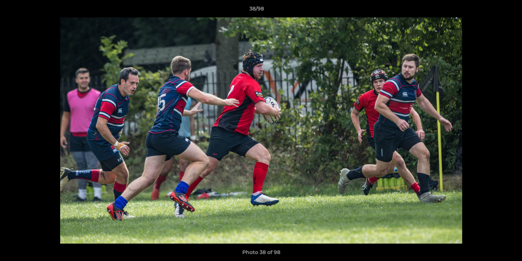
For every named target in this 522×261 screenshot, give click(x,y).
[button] (491, 10)
